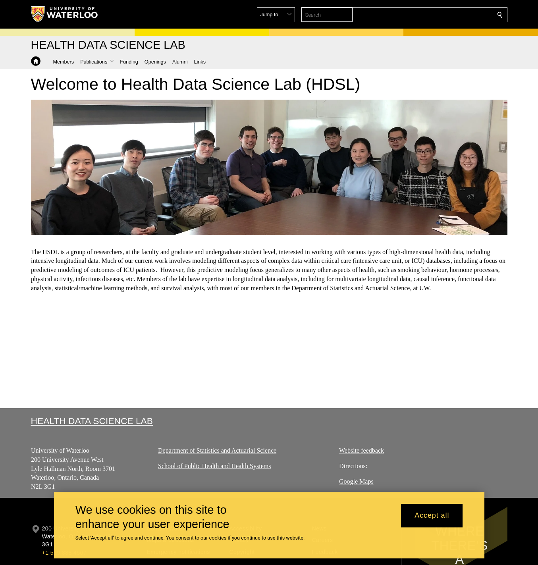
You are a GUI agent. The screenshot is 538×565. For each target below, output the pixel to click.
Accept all (432, 516)
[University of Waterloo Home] (64, 14)
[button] (442, 15)
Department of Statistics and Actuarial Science (217, 450)
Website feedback (361, 450)
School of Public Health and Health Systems (214, 466)
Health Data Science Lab (92, 421)
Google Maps (356, 481)
